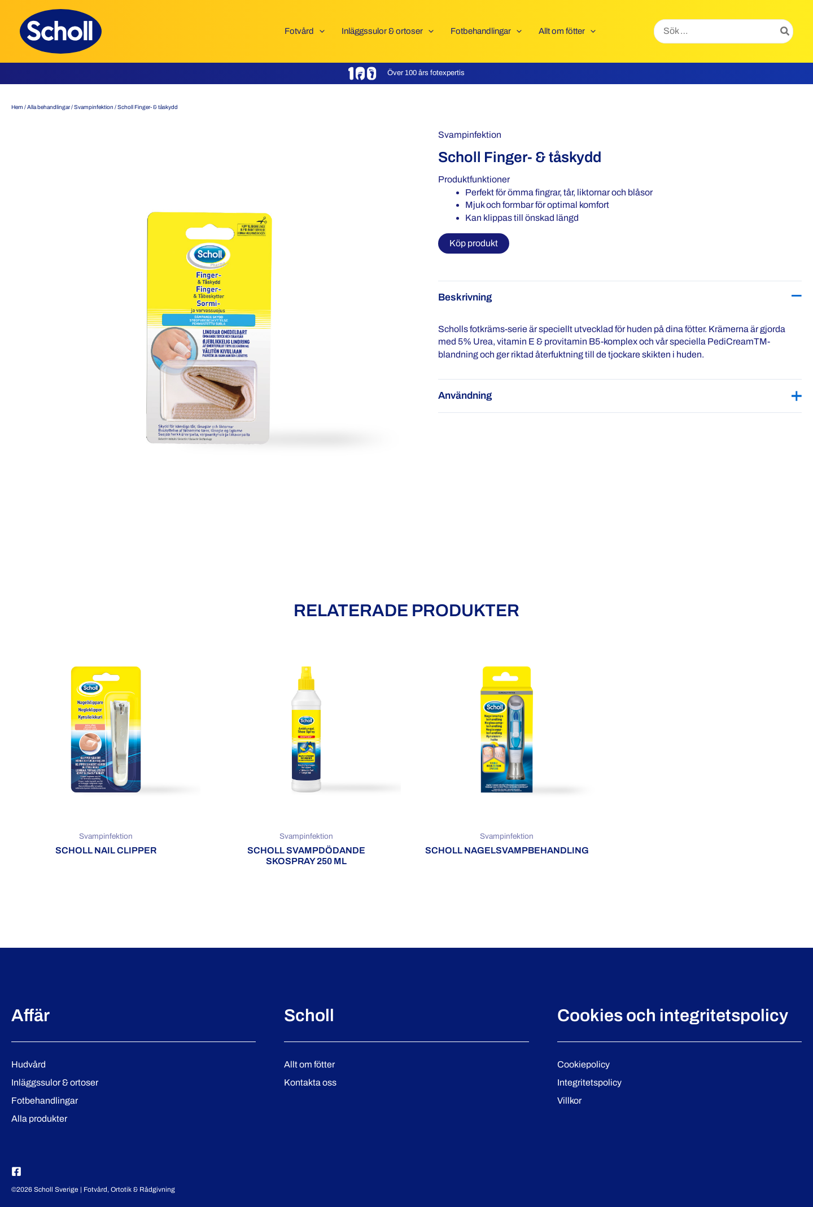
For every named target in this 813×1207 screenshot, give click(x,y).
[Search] (785, 31)
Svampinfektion (93, 107)
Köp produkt (473, 243)
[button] (319, 31)
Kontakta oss (310, 1082)
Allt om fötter (309, 1064)
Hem (17, 107)
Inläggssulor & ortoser (54, 1082)
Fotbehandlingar (44, 1100)
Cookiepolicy (583, 1064)
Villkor (569, 1100)
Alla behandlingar (48, 107)
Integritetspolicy (589, 1082)
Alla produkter (39, 1118)
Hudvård (28, 1064)
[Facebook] (16, 1171)
